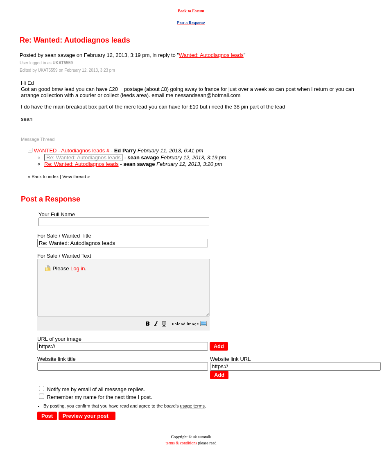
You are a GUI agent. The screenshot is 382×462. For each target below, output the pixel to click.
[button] (168, 336)
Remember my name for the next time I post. (95, 408)
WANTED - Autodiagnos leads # (72, 150)
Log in (77, 268)
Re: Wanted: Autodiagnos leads (81, 164)
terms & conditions (181, 454)
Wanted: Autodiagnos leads (211, 55)
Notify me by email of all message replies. (92, 400)
